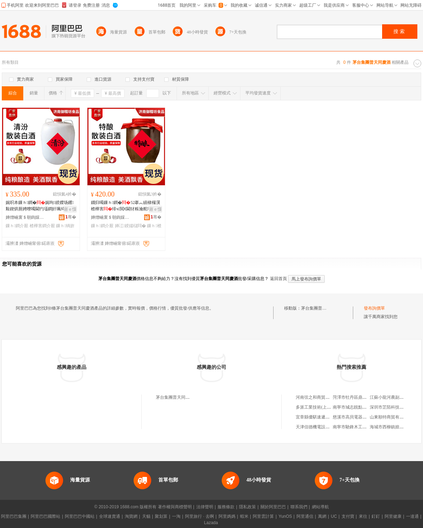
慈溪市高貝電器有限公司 (356, 417)
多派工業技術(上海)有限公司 (322, 407)
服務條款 (225, 506)
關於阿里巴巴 (273, 506)
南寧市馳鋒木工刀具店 (354, 426)
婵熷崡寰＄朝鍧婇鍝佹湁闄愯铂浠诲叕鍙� (25, 217)
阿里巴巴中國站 (79, 516)
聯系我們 (298, 506)
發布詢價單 (374, 308)
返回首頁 (278, 278)
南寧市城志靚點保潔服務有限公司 (364, 407)
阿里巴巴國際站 (45, 516)
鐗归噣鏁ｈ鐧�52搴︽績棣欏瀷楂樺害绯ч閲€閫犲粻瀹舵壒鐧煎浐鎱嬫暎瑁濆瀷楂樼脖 (125, 206)
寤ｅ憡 (70, 209)
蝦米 (244, 516)
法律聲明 (204, 506)
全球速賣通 (109, 516)
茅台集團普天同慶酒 (320, 308)
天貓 (146, 516)
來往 (363, 516)
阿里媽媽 (227, 516)
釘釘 (376, 516)
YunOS (285, 516)
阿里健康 (393, 516)
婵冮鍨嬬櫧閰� (130, 225)
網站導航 (320, 506)
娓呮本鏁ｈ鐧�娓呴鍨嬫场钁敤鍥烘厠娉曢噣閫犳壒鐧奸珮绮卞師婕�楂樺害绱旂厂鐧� (40, 206)
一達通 (412, 516)
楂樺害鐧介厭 (42, 225)
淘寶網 (131, 516)
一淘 (176, 516)
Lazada (211, 522)
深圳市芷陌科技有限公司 (393, 407)
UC (334, 516)
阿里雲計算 (263, 516)
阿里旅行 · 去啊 (199, 516)
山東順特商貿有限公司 (391, 417)
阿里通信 (304, 516)
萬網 (322, 516)
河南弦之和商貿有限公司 (319, 397)
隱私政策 (247, 506)
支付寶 (348, 516)
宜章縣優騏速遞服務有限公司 (323, 417)
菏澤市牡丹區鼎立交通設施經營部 (364, 397)
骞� (70, 217)
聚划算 (161, 516)
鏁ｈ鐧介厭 (17, 225)
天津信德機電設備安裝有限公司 (325, 426)
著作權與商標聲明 (175, 506)
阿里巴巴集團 (13, 516)
